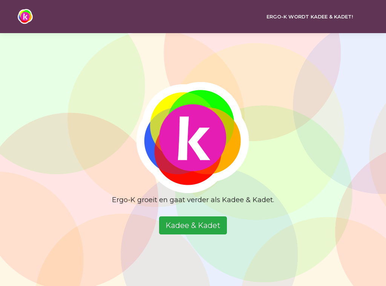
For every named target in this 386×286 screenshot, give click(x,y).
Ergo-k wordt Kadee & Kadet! (310, 17)
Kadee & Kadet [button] (193, 225)
